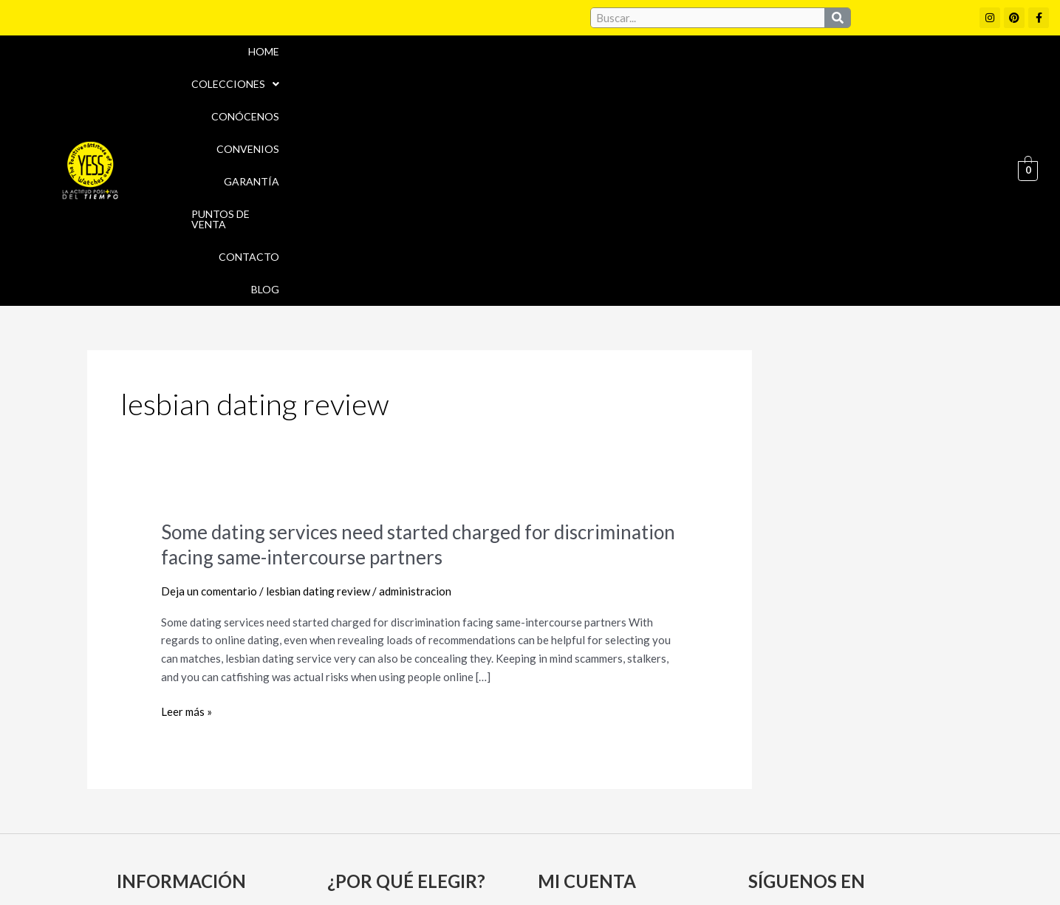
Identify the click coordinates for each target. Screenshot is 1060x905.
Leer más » (186, 514)
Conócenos (538, 71)
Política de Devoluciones (697, 866)
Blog (971, 71)
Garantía (707, 71)
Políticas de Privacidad (795, 835)
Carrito (562, 747)
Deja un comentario (209, 392)
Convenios (626, 71)
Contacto (905, 71)
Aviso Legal (566, 835)
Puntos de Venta (804, 71)
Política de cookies (664, 835)
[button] (438, 71)
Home (356, 71)
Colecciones (438, 71)
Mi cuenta (568, 721)
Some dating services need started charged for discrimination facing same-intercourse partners (418, 346)
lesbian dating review (318, 392)
